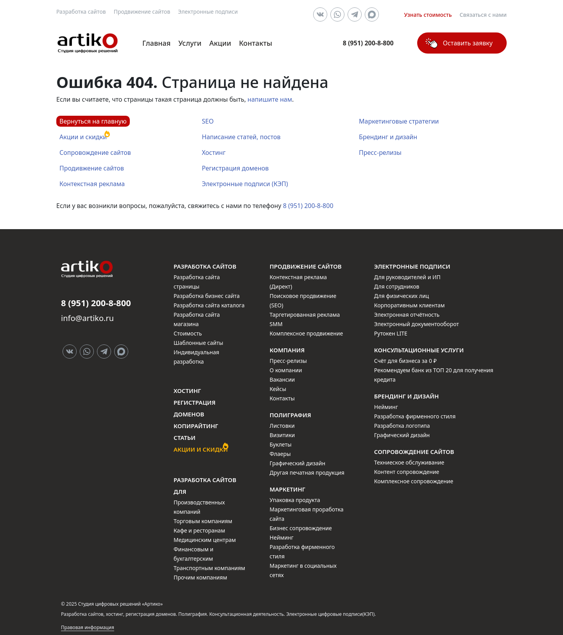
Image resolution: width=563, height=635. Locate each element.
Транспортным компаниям (209, 568)
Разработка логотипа (402, 425)
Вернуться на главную (93, 121)
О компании (286, 370)
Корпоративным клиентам (409, 305)
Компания (287, 350)
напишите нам (269, 99)
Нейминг (282, 537)
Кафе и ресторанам (199, 530)
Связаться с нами (483, 14)
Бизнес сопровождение (301, 528)
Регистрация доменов (235, 168)
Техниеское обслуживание (409, 462)
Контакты (255, 43)
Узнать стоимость (428, 14)
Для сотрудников (397, 286)
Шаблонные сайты (198, 342)
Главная (156, 43)
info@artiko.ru (87, 318)
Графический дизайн (297, 463)
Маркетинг (287, 489)
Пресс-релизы (380, 152)
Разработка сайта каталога (209, 305)
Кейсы (278, 389)
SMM (276, 324)
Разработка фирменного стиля (415, 416)
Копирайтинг (196, 426)
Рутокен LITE (390, 333)
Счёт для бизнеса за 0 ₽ (405, 360)
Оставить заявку (468, 43)
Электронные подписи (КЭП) (245, 183)
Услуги (189, 43)
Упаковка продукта (295, 500)
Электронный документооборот (416, 324)
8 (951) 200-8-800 (308, 205)
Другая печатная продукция (307, 472)
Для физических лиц (401, 296)
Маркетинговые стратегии (399, 121)
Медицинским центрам (205, 540)
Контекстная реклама (92, 183)
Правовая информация (87, 627)
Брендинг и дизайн (388, 137)
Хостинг (214, 152)
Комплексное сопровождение (413, 481)
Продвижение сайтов (142, 11)
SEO (207, 121)
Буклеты (281, 444)
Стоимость (188, 333)
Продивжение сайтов (91, 168)
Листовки (282, 425)
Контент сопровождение (406, 471)
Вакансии (282, 379)
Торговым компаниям (203, 521)
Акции (220, 43)
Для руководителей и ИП (407, 277)
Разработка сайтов (81, 11)
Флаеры (280, 453)
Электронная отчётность (406, 314)
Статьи (184, 437)
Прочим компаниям (200, 577)
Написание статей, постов (241, 137)
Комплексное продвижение (306, 333)
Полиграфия (290, 415)
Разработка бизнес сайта (207, 296)
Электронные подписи (208, 11)
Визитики (282, 435)
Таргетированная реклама (305, 314)
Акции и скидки (83, 137)
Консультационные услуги (419, 350)
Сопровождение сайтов (95, 152)
